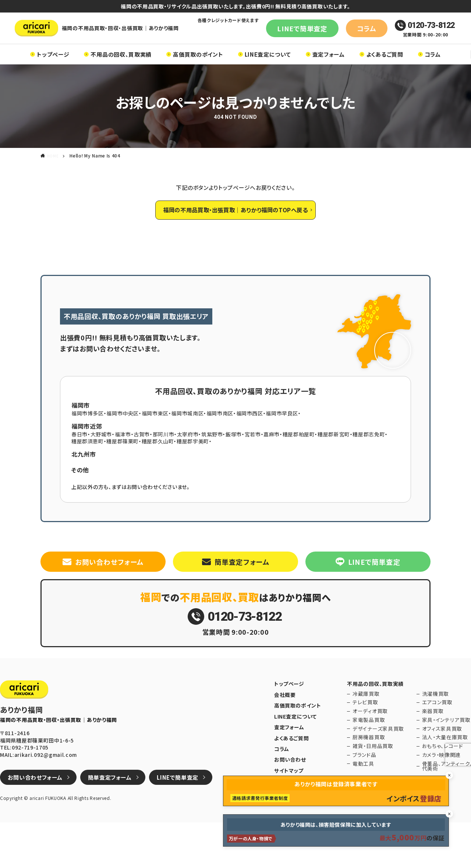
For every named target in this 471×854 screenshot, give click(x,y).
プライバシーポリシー (298, 809)
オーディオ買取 (363, 743)
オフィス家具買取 (436, 761)
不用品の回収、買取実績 (121, 65)
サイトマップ (287, 798)
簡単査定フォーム (242, 582)
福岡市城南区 (188, 432)
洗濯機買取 (431, 726)
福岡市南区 (220, 432)
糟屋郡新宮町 (335, 453)
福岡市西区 (250, 432)
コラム (341, 33)
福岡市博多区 (87, 432)
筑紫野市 (213, 453)
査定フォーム (328, 65)
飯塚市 (235, 453)
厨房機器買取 (362, 770)
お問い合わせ (289, 788)
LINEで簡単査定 (293, 33)
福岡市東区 (155, 432)
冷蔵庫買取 (360, 726)
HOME (53, 166)
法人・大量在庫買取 (438, 770)
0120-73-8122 (415, 30)
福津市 (123, 453)
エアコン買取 (432, 735)
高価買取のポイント (198, 65)
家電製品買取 (362, 752)
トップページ (53, 65)
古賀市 (142, 453)
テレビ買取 (359, 735)
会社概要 (284, 726)
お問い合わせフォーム (109, 582)
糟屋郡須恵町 (87, 460)
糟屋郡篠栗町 (123, 460)
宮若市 (253, 453)
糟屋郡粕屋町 (300, 453)
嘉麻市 (273, 453)
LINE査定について (268, 65)
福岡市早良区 (283, 432)
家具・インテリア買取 (439, 752)
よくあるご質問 (384, 65)
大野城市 (101, 453)
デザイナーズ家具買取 (369, 761)
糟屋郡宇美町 (193, 460)
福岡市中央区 (123, 432)
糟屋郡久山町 (158, 460)
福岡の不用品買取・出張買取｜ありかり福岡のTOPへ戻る (235, 225)
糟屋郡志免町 (370, 453)
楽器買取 (429, 743)
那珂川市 (164, 453)
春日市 (79, 453)
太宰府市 (188, 453)
